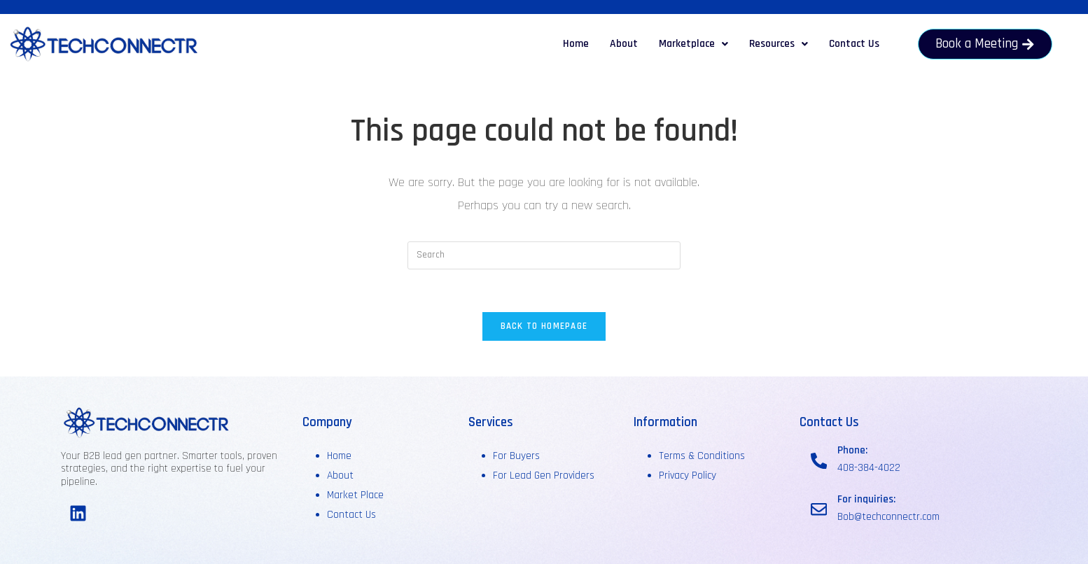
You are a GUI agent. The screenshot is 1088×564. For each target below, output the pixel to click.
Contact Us (854, 43)
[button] (693, 44)
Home (576, 43)
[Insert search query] (544, 255)
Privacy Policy (687, 475)
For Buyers (516, 456)
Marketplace (693, 43)
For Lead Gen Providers (543, 475)
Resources (778, 43)
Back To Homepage (544, 326)
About (624, 43)
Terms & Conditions (702, 456)
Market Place (355, 495)
